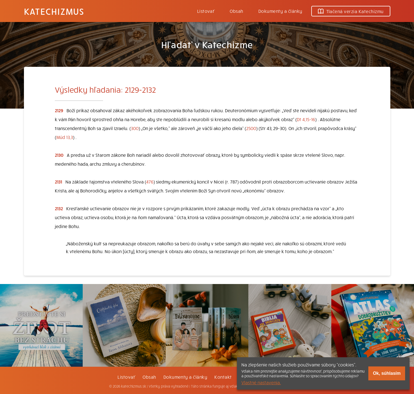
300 (135, 128)
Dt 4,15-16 (306, 119)
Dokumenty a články (280, 11)
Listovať (206, 11)
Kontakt (223, 377)
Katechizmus (54, 11)
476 (149, 181)
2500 (251, 128)
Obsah (236, 11)
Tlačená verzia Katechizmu (351, 11)
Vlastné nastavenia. (261, 382)
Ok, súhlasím (387, 373)
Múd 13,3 (64, 137)
